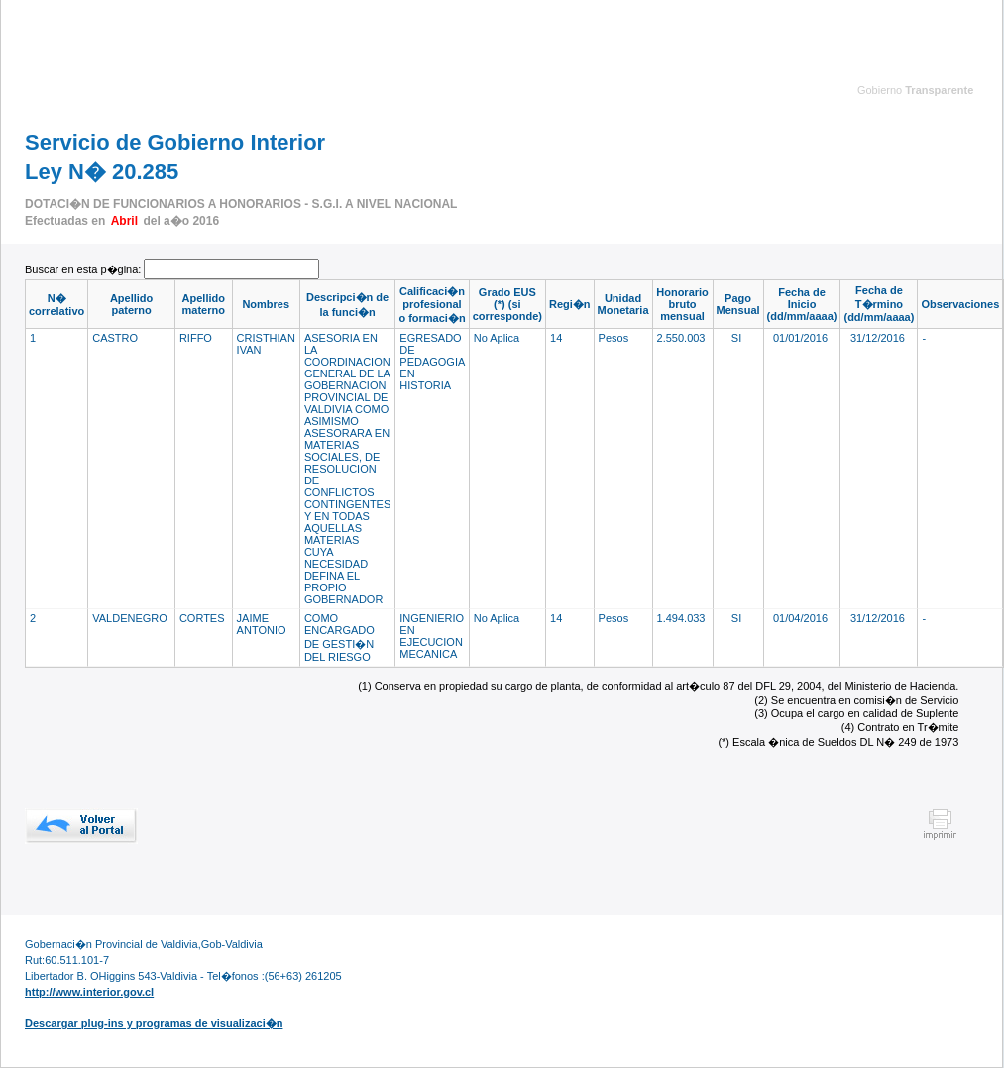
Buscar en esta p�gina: (84, 269)
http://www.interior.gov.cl (89, 992)
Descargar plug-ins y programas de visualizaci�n (153, 1023)
